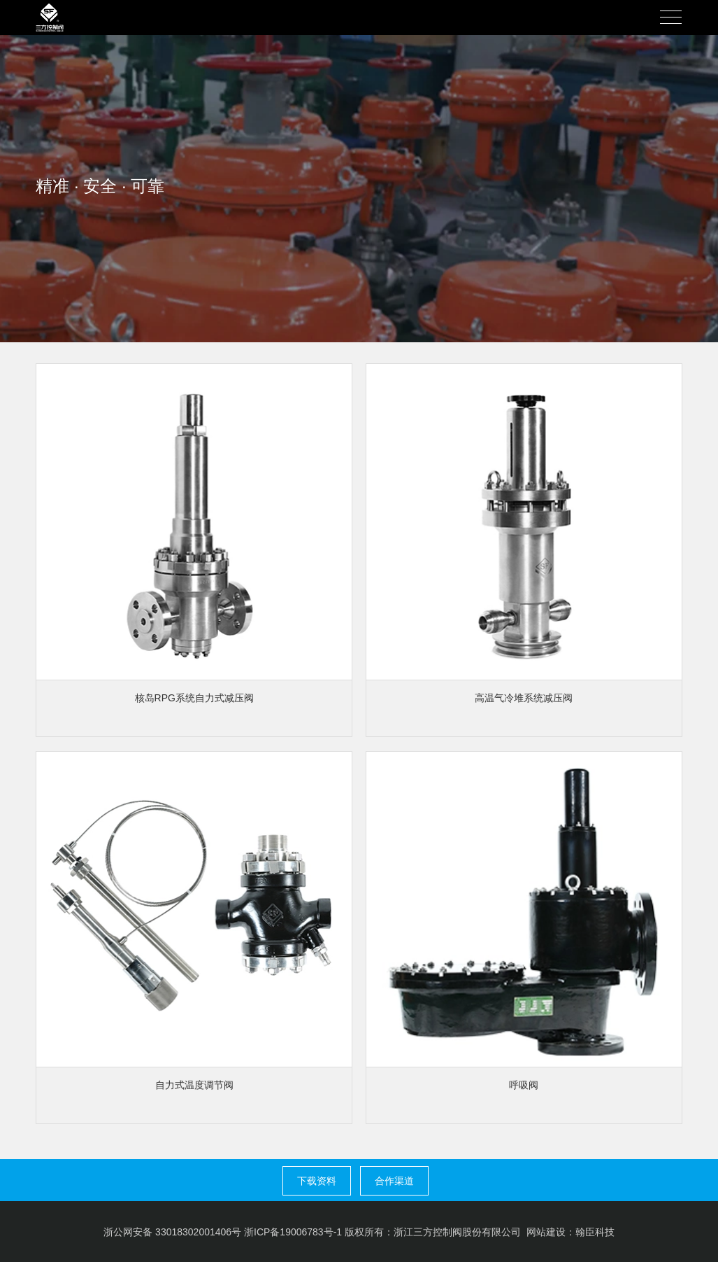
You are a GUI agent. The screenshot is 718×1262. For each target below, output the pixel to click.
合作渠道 (394, 1180)
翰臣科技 (595, 1232)
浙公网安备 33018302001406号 (172, 1232)
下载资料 (316, 1180)
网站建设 (546, 1232)
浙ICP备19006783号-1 (293, 1232)
